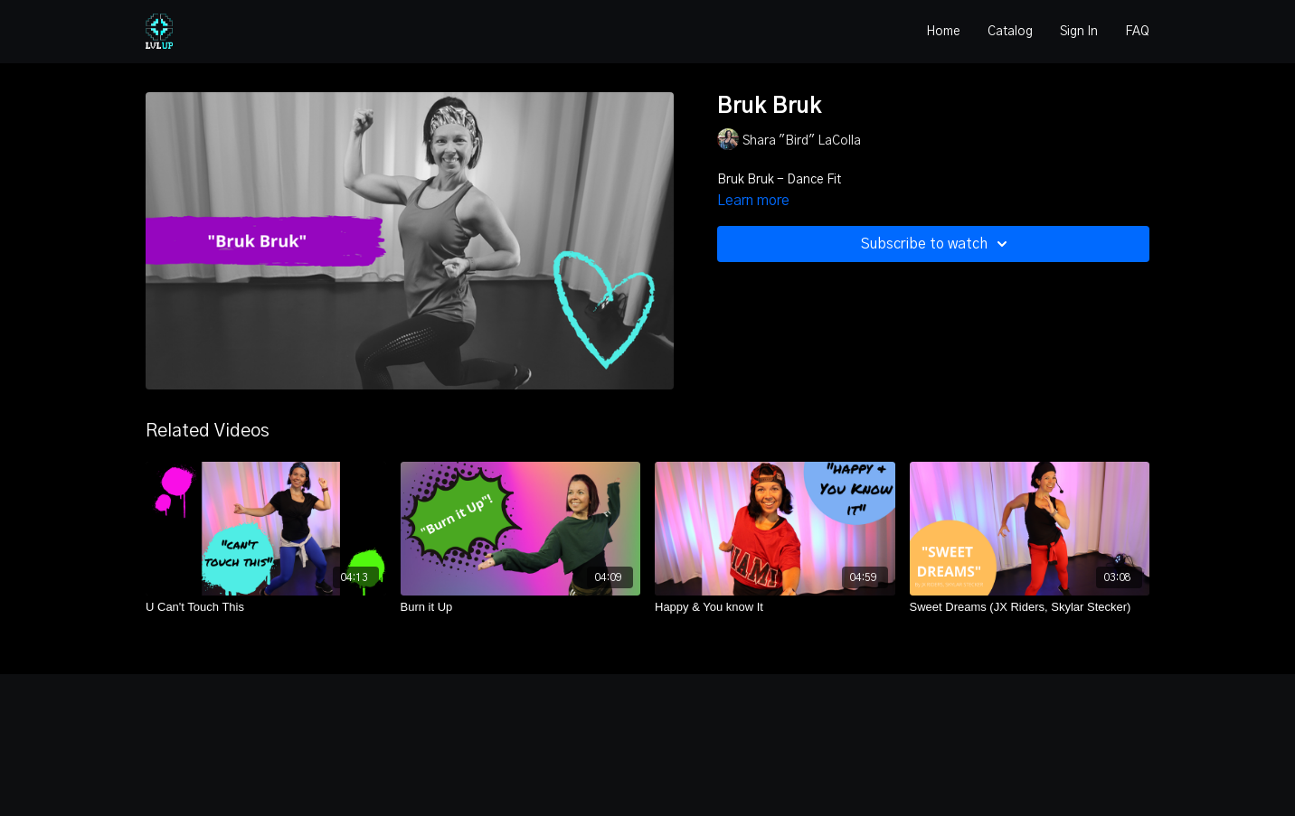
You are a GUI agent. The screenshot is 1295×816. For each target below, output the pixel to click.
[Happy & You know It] (775, 607)
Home (943, 31)
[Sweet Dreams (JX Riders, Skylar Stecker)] (1030, 607)
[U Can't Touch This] (266, 607)
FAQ (1137, 31)
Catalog (1010, 31)
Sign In (1079, 31)
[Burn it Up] (521, 607)
